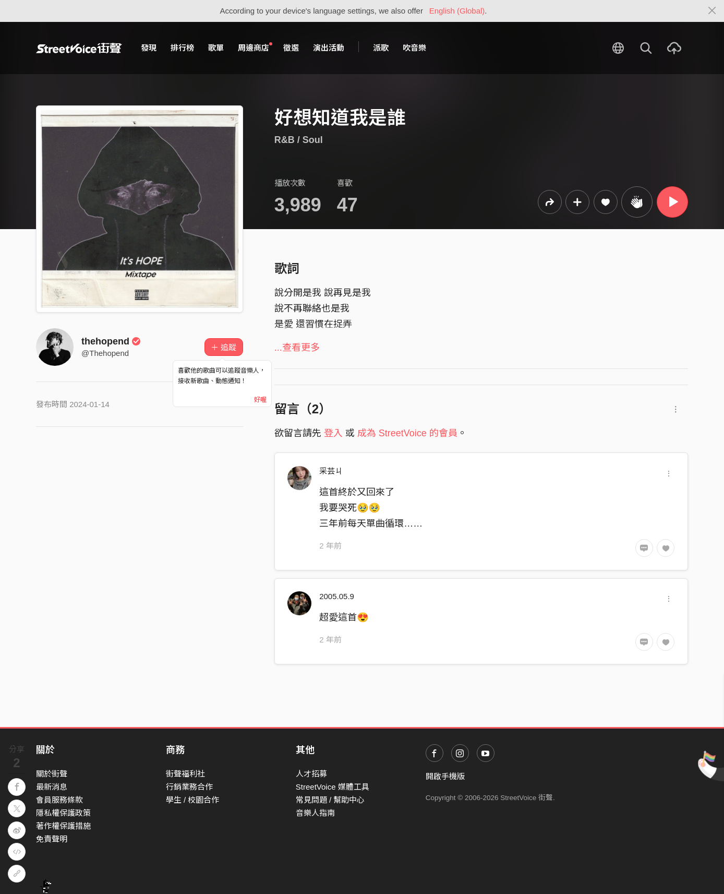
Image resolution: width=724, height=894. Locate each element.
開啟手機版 (445, 776)
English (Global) (457, 10)
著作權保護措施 (63, 825)
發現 (148, 47)
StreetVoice (79, 48)
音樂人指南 (315, 812)
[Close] (712, 11)
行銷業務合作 (189, 786)
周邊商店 (255, 47)
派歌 (381, 47)
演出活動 (328, 47)
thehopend (111, 341)
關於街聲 (51, 773)
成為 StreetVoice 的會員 (407, 433)
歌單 (216, 47)
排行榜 (182, 47)
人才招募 (311, 773)
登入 (333, 433)
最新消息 (51, 786)
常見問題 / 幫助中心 (330, 799)
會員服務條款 (59, 799)
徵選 (291, 47)
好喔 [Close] (260, 399)
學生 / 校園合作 (193, 799)
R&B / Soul (298, 140)
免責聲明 (51, 839)
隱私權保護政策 (63, 812)
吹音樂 (414, 47)
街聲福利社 (185, 773)
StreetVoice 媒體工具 (332, 786)
